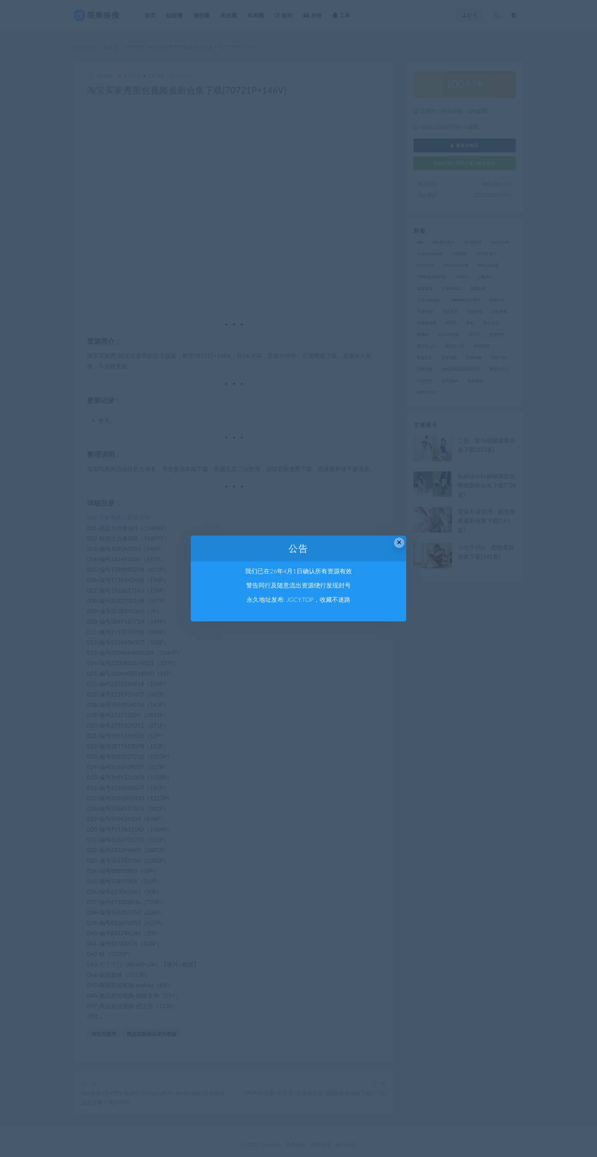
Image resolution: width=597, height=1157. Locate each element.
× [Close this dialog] (399, 542)
